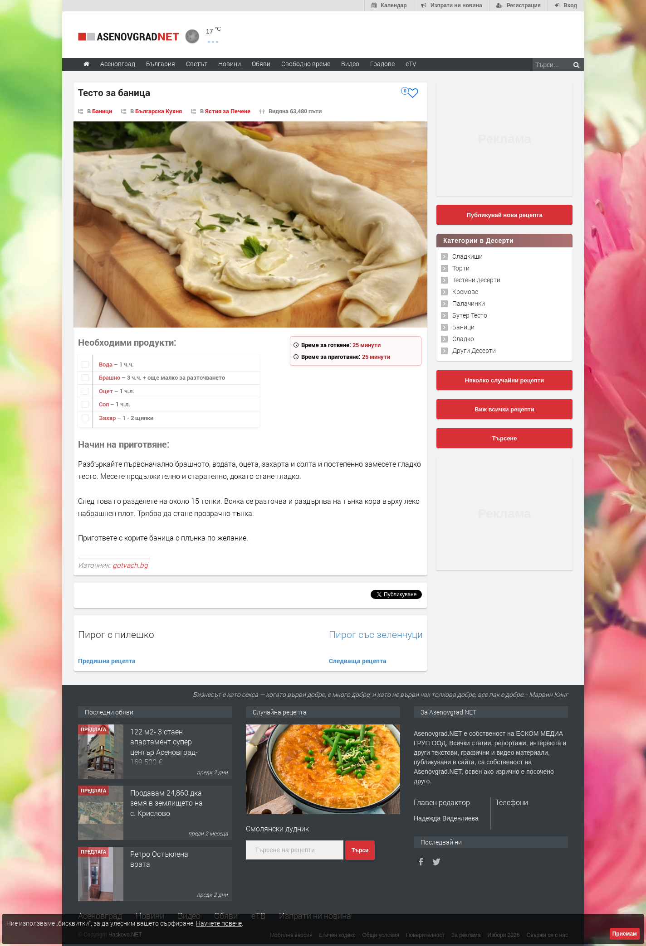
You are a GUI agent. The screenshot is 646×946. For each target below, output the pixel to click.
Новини (229, 63)
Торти (461, 268)
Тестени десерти (476, 279)
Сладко (463, 338)
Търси (360, 850)
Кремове (465, 291)
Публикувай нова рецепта (504, 215)
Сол (104, 404)
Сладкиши (467, 256)
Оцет (106, 391)
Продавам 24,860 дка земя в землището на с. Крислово (166, 803)
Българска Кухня (158, 111)
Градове (382, 63)
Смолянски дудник (277, 828)
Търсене (504, 438)
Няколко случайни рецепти (504, 380)
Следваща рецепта (358, 660)
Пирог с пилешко (116, 634)
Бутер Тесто (469, 315)
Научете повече (219, 923)
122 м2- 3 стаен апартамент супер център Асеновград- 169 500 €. (164, 747)
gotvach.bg (130, 565)
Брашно (110, 377)
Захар (108, 418)
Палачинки (468, 303)
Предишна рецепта (107, 660)
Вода (106, 364)
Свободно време (305, 63)
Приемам (624, 934)
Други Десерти (474, 350)
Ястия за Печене (227, 111)
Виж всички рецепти (504, 409)
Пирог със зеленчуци (376, 634)
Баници (102, 111)
